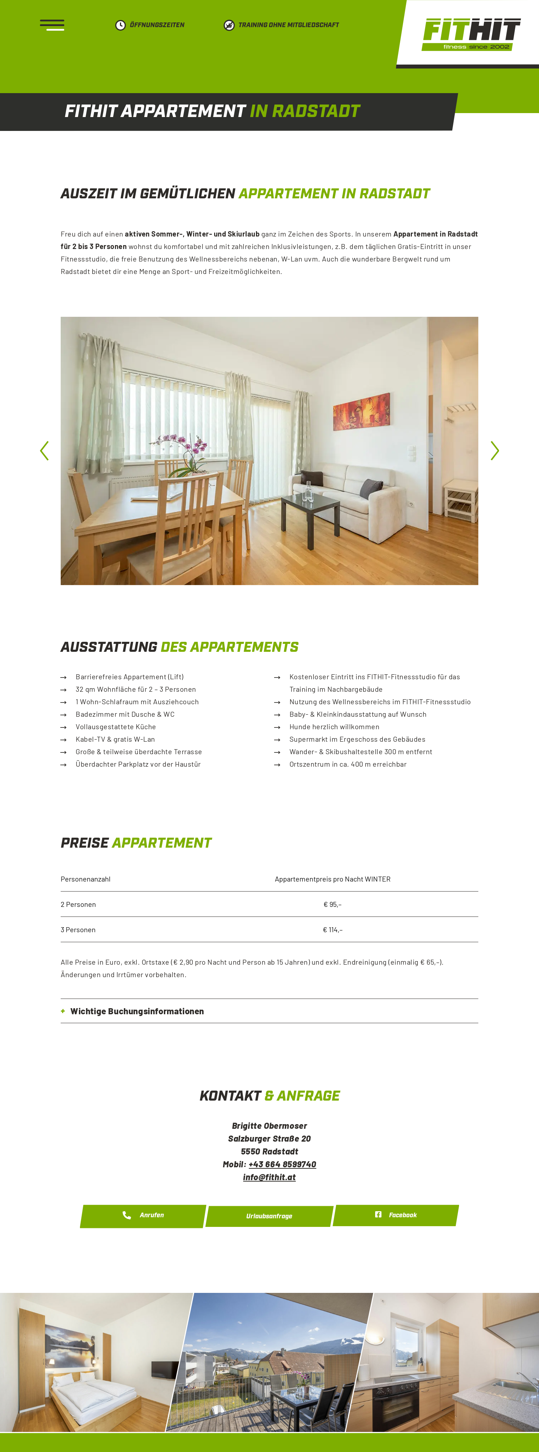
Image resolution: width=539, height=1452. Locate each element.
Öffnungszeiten (157, 25)
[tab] (269, 1011)
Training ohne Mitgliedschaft (288, 25)
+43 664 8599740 (282, 1164)
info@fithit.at (269, 1177)
